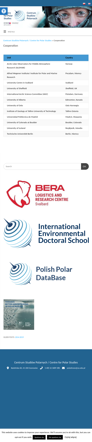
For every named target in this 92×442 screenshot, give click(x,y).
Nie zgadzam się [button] (55, 437)
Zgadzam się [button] (39, 437)
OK (83, 166)
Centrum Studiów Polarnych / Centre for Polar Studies (27, 40)
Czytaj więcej (71, 437)
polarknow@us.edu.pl (76, 368)
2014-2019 (19, 337)
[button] (4, 11)
